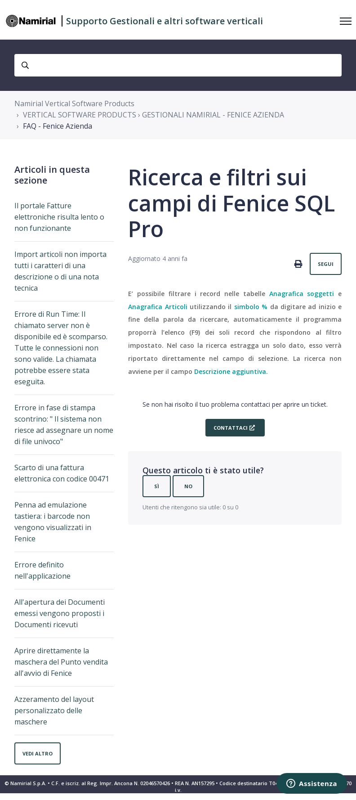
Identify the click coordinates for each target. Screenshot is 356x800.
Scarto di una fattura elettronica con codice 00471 (61, 473)
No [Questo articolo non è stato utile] (188, 486)
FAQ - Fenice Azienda (57, 126)
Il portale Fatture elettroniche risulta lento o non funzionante (59, 217)
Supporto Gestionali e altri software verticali (164, 21)
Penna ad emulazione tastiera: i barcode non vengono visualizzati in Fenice (52, 522)
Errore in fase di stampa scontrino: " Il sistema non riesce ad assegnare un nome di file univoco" (63, 424)
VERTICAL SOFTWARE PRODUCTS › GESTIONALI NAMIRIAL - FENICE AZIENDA (153, 115)
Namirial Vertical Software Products (74, 103)
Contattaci (231, 427)
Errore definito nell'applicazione (42, 570)
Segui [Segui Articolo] (326, 264)
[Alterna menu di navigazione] (345, 21)
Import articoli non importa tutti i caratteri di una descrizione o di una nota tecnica (60, 271)
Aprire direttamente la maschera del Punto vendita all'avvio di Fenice (61, 662)
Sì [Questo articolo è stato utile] (156, 486)
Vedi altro (37, 753)
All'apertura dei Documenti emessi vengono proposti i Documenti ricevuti (59, 613)
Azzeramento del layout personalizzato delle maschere (54, 710)
